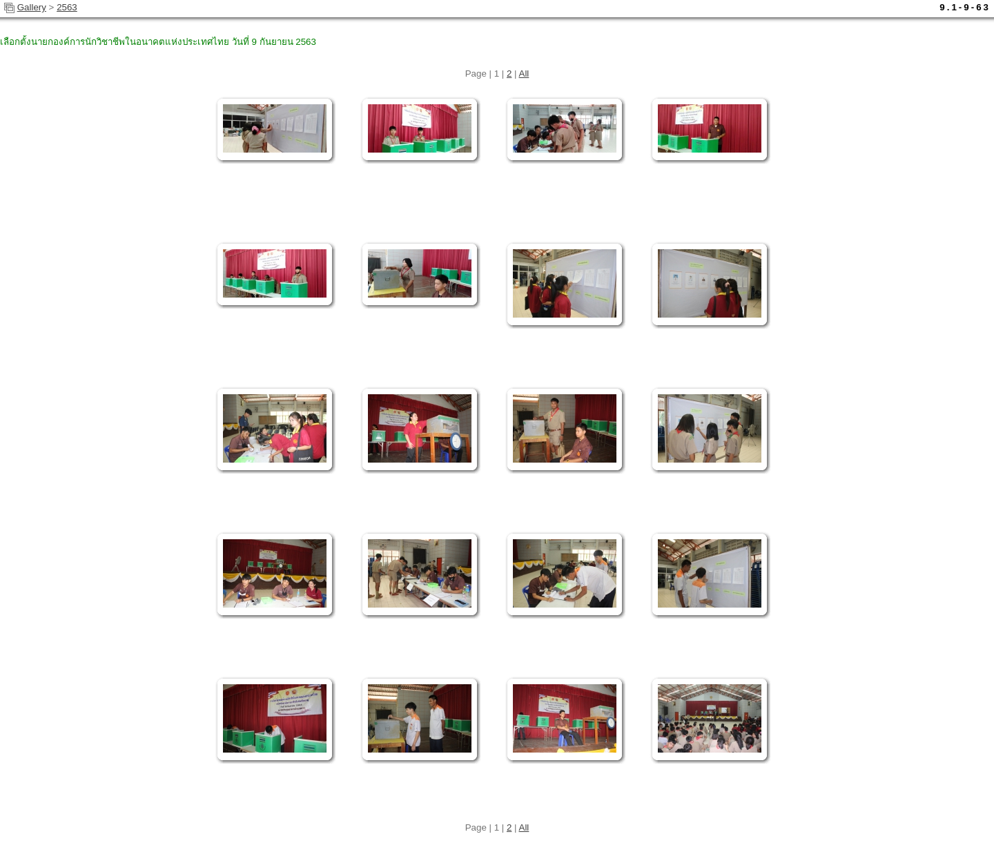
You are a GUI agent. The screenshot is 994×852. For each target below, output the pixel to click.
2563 (67, 7)
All (524, 73)
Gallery (31, 7)
